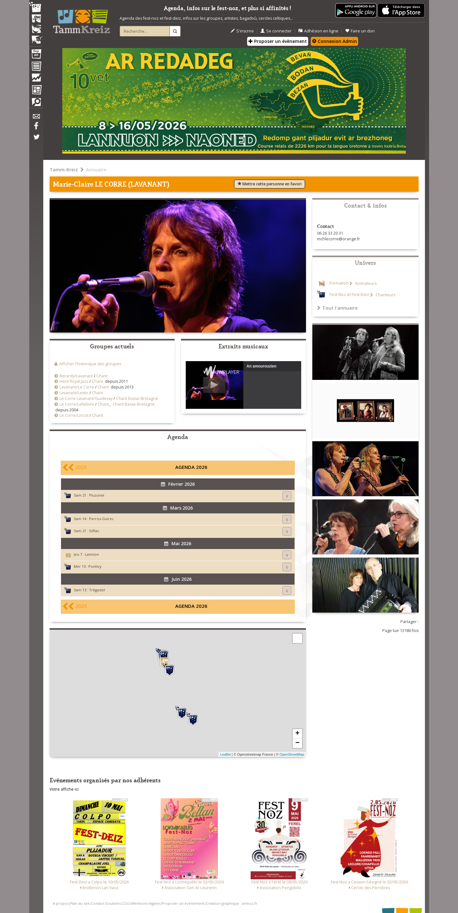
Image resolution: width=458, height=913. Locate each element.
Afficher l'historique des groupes (90, 364)
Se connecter (276, 31)
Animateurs (365, 283)
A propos (61, 903)
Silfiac (94, 530)
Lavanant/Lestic (73, 392)
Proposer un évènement (277, 41)
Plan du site (80, 903)
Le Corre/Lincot (73, 415)
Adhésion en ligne (318, 31)
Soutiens (113, 903)
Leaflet (225, 754)
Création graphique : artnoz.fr (231, 903)
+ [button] (297, 733)
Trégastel (97, 589)
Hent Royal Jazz (73, 381)
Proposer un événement (183, 903)
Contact (97, 903)
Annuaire (96, 169)
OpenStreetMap (292, 754)
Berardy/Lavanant (76, 376)
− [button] (297, 743)
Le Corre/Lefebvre (76, 404)
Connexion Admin (334, 41)
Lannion (92, 554)
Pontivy (94, 566)
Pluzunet (96, 495)
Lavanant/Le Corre (76, 387)
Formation (339, 283)
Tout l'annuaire (337, 308)
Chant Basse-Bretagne (137, 398)
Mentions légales (145, 903)
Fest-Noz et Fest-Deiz (349, 295)
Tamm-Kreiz (64, 169)
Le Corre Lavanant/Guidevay (86, 398)
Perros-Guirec (101, 518)
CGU (126, 903)
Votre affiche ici (64, 789)
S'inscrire (242, 31)
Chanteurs (385, 295)
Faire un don (360, 31)
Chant (102, 376)
